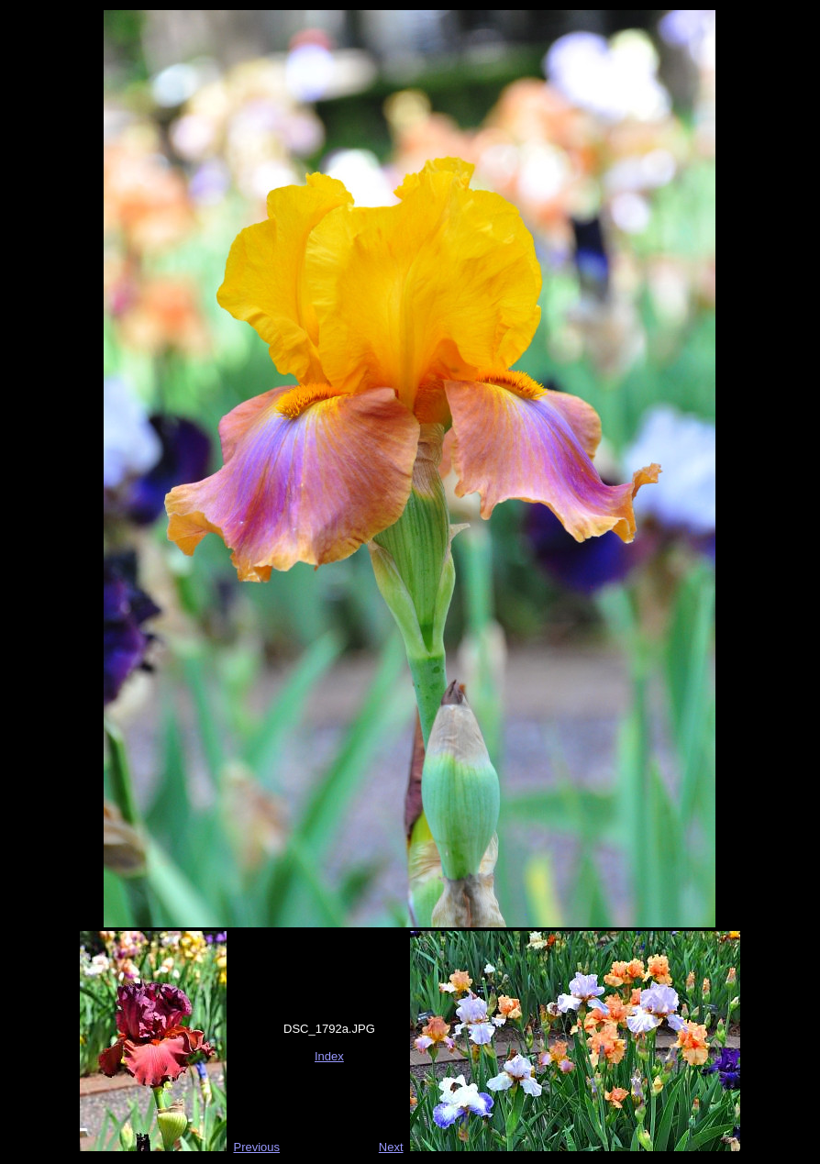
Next (391, 1147)
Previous (256, 1147)
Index (329, 1056)
